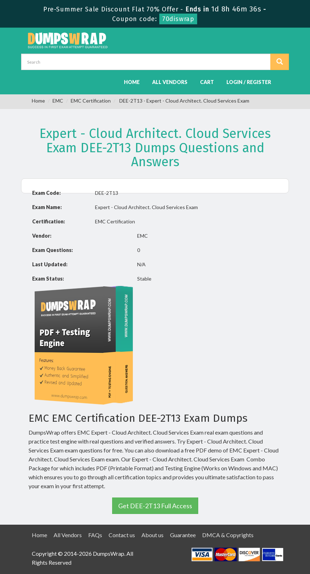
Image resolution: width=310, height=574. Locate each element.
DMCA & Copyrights (228, 534)
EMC (57, 101)
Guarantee (183, 534)
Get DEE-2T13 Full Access (155, 506)
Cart (207, 82)
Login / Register (248, 82)
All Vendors (170, 82)
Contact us (122, 534)
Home (132, 82)
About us (152, 534)
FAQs (95, 534)
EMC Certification (91, 101)
